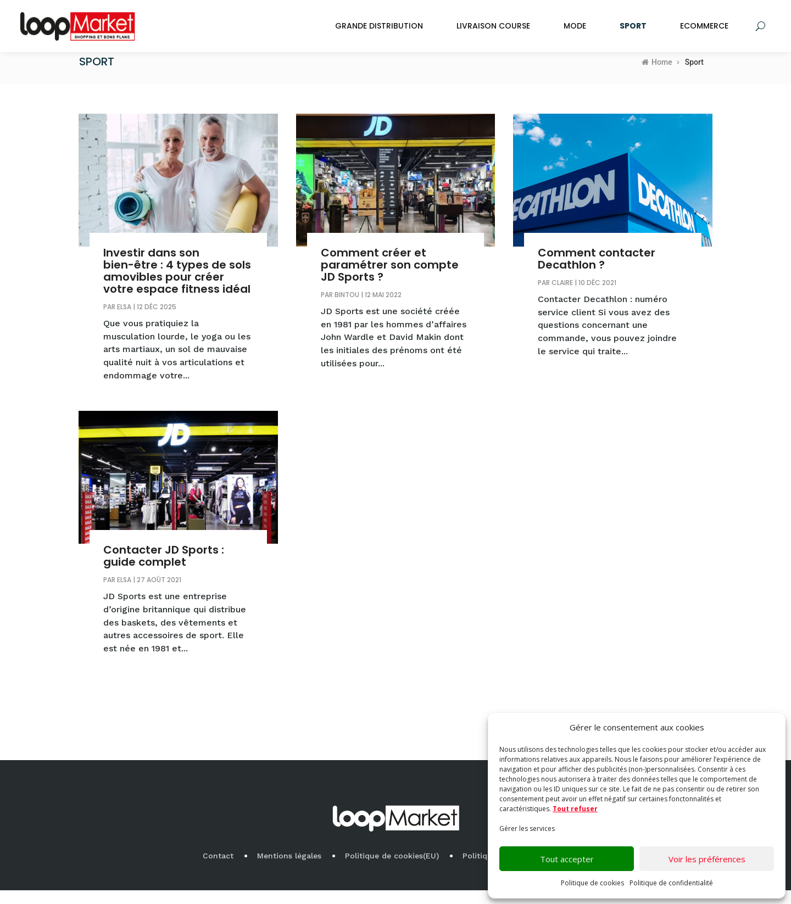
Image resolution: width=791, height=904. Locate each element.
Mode (575, 25)
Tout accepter (567, 858)
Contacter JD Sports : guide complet (163, 569)
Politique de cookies (592, 883)
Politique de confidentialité (671, 883)
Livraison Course (493, 25)
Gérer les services (527, 828)
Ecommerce (704, 25)
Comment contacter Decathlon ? (596, 272)
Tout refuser (575, 808)
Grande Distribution (379, 25)
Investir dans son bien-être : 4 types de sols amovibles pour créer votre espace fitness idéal (177, 284)
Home (657, 75)
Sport (633, 25)
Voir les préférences (707, 858)
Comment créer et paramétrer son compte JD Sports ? (390, 278)
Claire (562, 296)
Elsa (124, 320)
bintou (347, 308)
